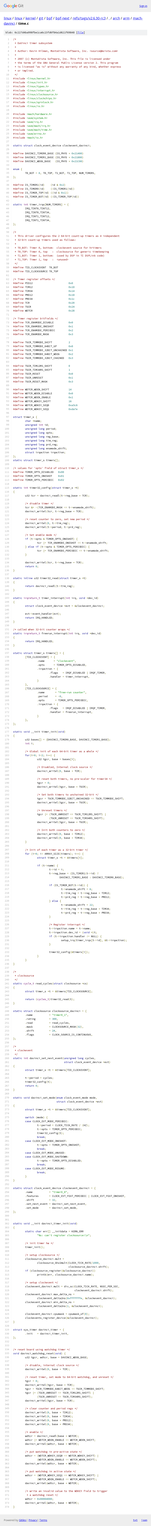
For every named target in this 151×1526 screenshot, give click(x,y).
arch (116, 18)
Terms (43, 1520)
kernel (30, 18)
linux (7, 18)
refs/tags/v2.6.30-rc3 (89, 18)
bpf (49, 18)
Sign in (143, 6)
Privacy (32, 1520)
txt (135, 1520)
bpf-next (62, 18)
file (81, 32)
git (41, 18)
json (144, 1520)
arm (126, 18)
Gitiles (22, 1520)
